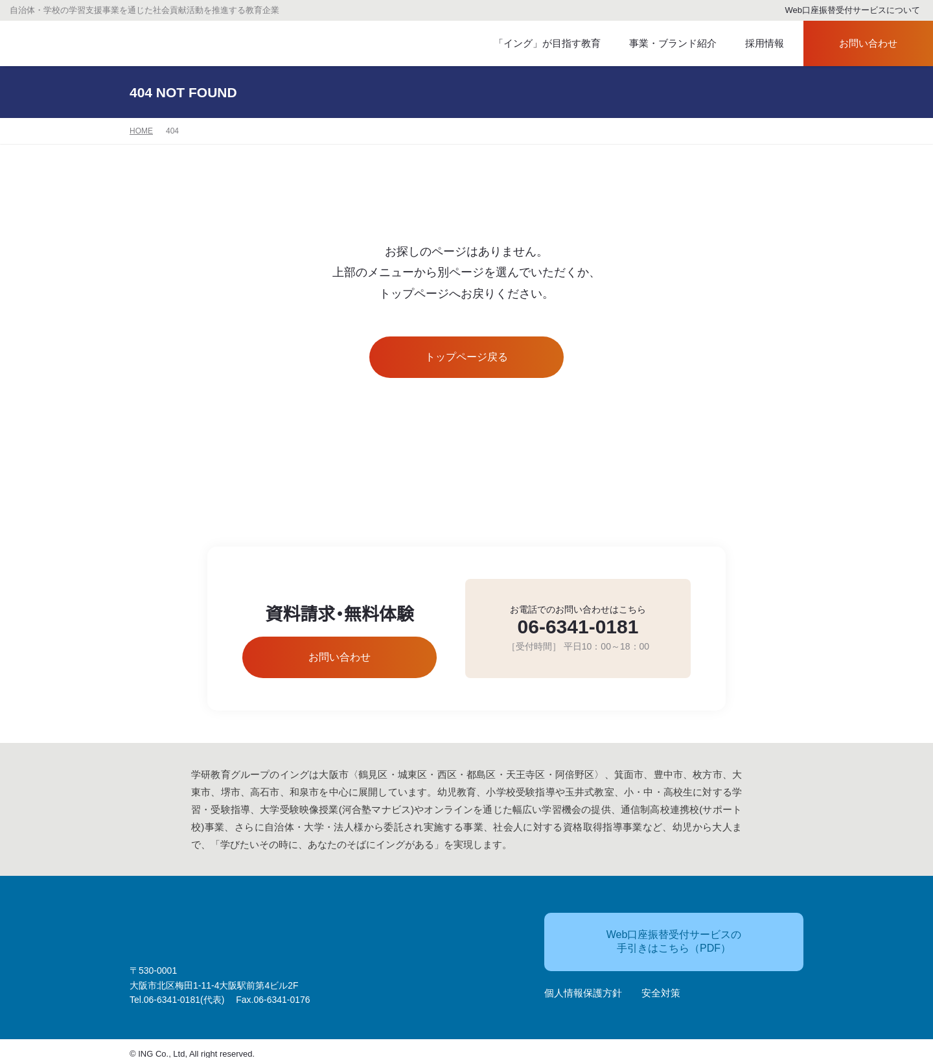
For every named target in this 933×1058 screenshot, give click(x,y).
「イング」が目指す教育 (541, 44)
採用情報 (756, 44)
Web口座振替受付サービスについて (847, 11)
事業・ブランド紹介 (662, 44)
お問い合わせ (856, 44)
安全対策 (660, 987)
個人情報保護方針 (583, 987)
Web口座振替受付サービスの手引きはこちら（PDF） (650, 934)
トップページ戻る (467, 357)
